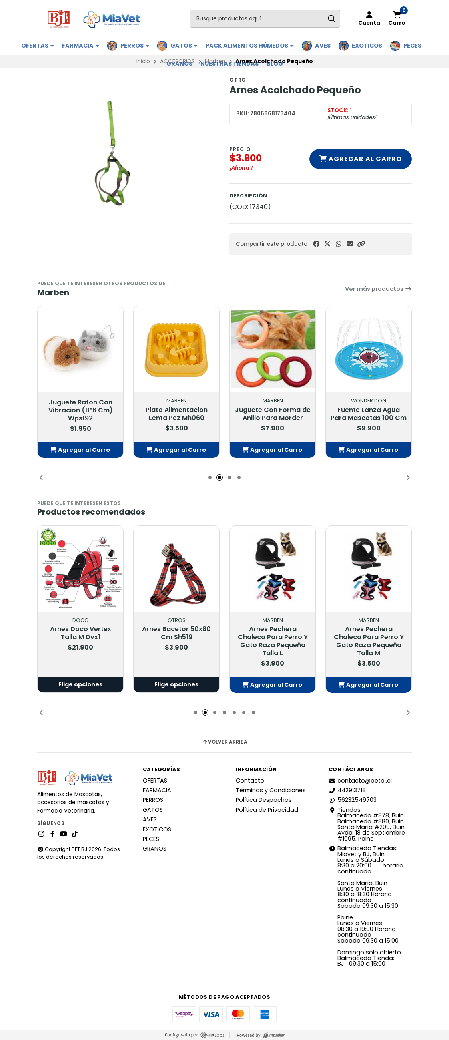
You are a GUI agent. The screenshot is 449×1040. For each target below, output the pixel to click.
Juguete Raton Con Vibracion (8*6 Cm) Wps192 (80, 410)
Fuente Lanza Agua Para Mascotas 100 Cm (369, 414)
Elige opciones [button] (80, 685)
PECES (412, 46)
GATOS (184, 46)
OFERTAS (37, 46)
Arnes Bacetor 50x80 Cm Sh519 (176, 634)
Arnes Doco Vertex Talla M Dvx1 (80, 634)
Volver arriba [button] (224, 742)
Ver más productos (378, 289)
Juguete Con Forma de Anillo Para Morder (273, 414)
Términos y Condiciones (271, 790)
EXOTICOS (367, 46)
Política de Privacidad (267, 810)
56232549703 (353, 800)
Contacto (250, 780)
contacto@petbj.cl (360, 780)
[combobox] (265, 19)
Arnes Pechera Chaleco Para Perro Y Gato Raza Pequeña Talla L (273, 642)
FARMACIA (80, 46)
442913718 (347, 790)
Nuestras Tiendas (229, 64)
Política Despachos (264, 800)
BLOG (275, 64)
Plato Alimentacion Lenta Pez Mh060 (177, 414)
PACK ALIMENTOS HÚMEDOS (250, 46)
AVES (323, 46)
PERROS (134, 46)
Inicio (143, 61)
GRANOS (179, 64)
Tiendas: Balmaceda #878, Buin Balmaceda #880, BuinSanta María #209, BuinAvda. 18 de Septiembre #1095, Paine (367, 824)
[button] (361, 244)
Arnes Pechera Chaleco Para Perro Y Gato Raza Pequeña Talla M (369, 642)
